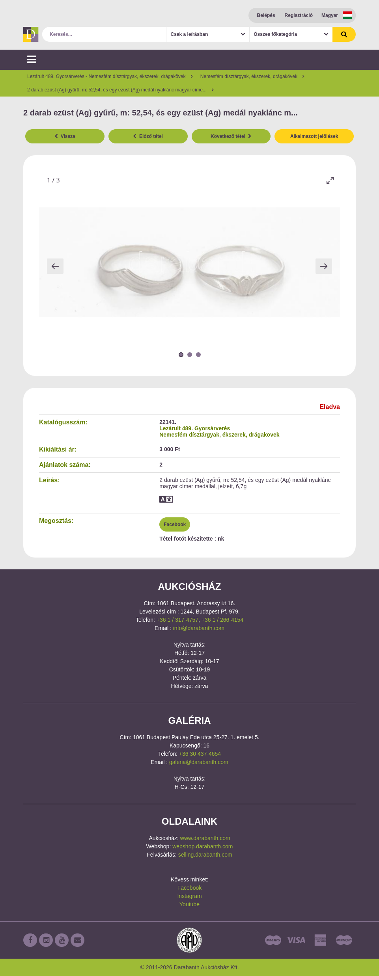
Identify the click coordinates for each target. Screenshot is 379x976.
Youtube (189, 904)
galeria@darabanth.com (198, 762)
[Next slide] (324, 266)
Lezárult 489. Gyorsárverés (194, 428)
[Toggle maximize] (330, 180)
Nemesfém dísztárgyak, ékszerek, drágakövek (219, 434)
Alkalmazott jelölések (314, 136)
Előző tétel (148, 136)
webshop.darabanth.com (202, 846)
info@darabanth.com (198, 628)
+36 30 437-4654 (200, 754)
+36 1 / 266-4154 (222, 620)
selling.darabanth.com (205, 854)
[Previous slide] (55, 266)
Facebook (175, 524)
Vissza (64, 136)
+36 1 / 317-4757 (177, 620)
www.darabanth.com (205, 838)
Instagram (189, 896)
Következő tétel (231, 136)
